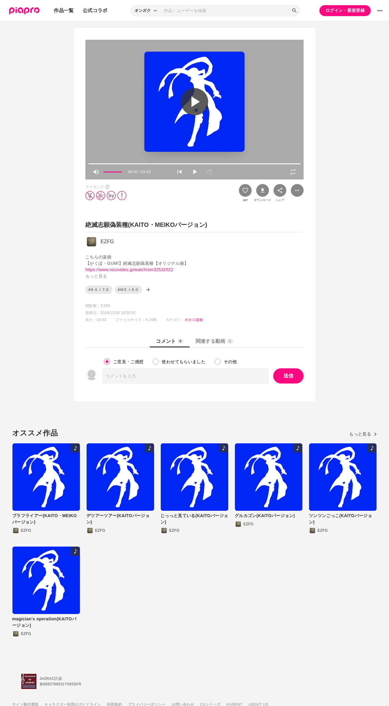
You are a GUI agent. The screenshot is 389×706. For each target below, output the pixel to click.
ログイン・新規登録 (345, 10)
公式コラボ (95, 10)
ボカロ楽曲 (193, 320)
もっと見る (363, 433)
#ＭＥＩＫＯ (128, 290)
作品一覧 (64, 10)
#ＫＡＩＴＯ (98, 290)
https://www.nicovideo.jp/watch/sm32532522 (129, 269)
